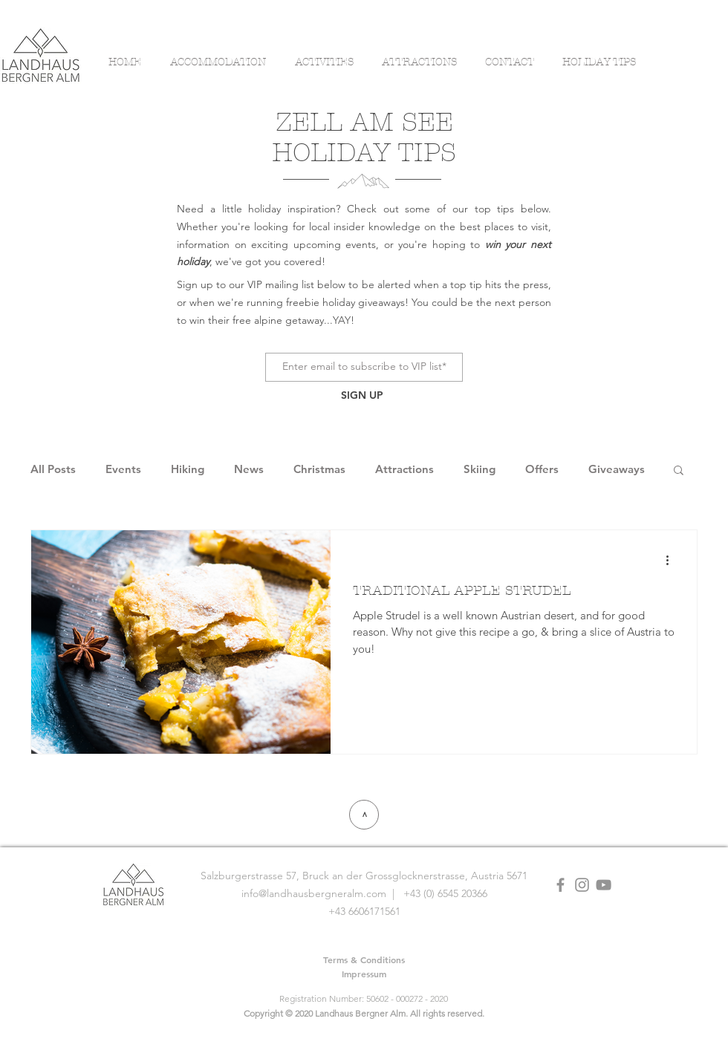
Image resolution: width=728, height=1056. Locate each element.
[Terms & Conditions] (364, 960)
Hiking (187, 469)
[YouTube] (603, 885)
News (249, 469)
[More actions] (672, 561)
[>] (364, 815)
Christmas (319, 469)
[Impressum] (364, 974)
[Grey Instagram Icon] (582, 885)
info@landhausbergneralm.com (313, 893)
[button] (679, 471)
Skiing (479, 469)
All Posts (53, 469)
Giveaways (616, 469)
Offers (542, 469)
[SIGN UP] (362, 396)
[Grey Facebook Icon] (560, 885)
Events (123, 469)
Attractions (404, 469)
